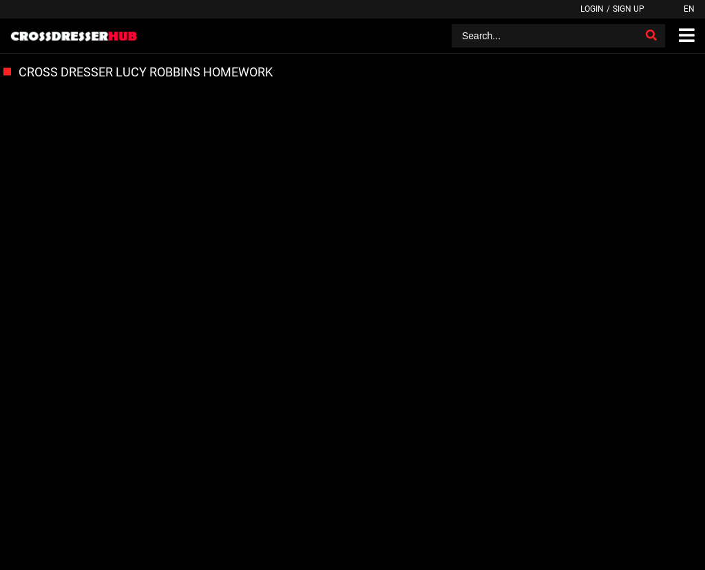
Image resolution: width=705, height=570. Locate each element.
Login (592, 9)
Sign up (628, 9)
